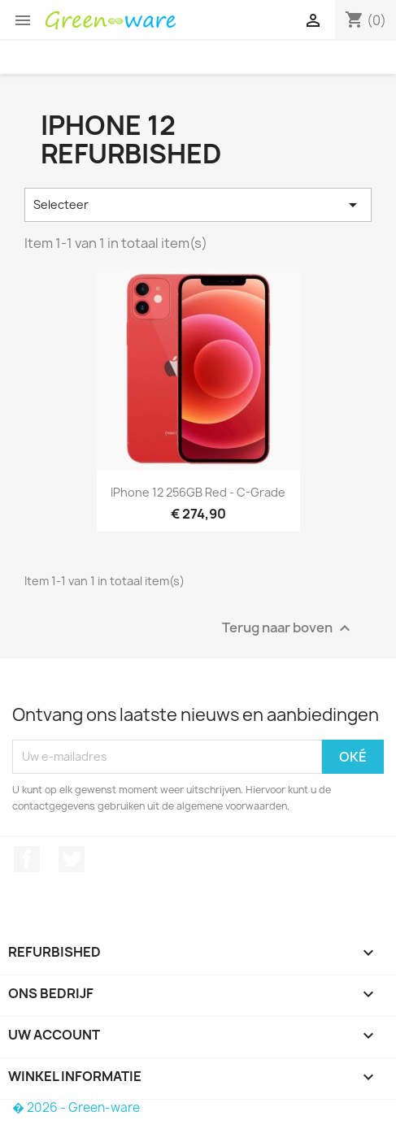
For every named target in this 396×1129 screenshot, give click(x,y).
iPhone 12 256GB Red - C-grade (198, 492)
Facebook (27, 859)
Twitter (72, 859)
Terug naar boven (288, 628)
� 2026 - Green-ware (76, 1107)
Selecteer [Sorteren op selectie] (198, 205)
